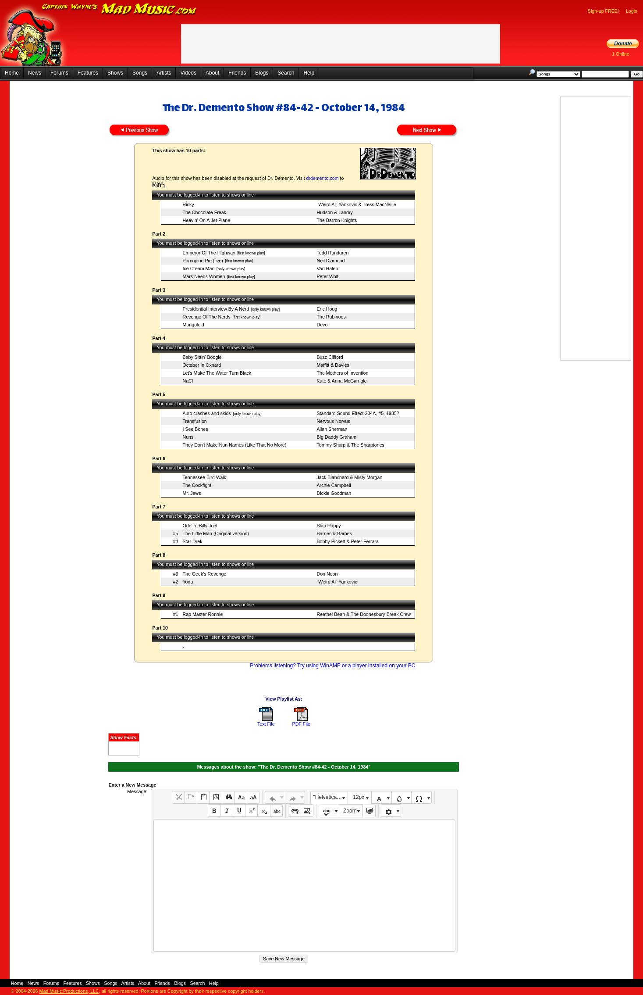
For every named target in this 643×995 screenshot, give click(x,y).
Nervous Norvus (333, 421)
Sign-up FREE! (603, 11)
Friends (237, 73)
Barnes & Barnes (334, 533)
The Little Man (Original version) (215, 533)
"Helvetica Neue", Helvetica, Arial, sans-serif (330, 797)
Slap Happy (328, 525)
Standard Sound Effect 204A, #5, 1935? (357, 413)
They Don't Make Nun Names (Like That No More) (234, 444)
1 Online (620, 54)
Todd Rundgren (332, 252)
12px (358, 797)
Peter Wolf (327, 276)
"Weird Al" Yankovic (336, 581)
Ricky (188, 204)
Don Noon (326, 573)
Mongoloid (193, 324)
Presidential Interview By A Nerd (215, 308)
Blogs (261, 73)
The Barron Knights (336, 220)
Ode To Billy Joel (199, 525)
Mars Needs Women (203, 276)
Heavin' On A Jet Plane (206, 220)
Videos (188, 73)
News (34, 73)
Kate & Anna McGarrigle (341, 380)
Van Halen (327, 268)
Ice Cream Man (198, 268)
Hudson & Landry (334, 212)
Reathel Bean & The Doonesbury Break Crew (363, 614)
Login (631, 11)
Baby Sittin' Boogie (201, 357)
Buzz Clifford (329, 357)
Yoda (187, 581)
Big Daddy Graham (336, 437)
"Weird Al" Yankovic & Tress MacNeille (356, 204)
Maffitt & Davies (332, 365)
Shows (115, 73)
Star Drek (192, 541)
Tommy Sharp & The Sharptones (350, 444)
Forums (59, 73)
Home (12, 73)
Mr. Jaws (191, 493)
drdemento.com (322, 178)
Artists (163, 73)
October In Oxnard (201, 365)
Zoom (350, 811)
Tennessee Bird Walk (204, 477)
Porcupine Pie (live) (202, 260)
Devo (321, 324)
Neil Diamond (330, 260)
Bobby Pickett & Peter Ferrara (347, 541)
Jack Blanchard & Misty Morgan (349, 477)
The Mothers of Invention (342, 373)
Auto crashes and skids (206, 413)
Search (285, 73)
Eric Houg (326, 308)
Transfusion (194, 421)
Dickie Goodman (333, 493)
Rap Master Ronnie (202, 614)
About (212, 73)
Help (308, 73)
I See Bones (195, 429)
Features (88, 73)
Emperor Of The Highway (208, 252)
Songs (139, 73)
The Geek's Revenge (204, 573)
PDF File (301, 724)
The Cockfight (196, 485)
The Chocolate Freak (204, 212)
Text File (266, 724)
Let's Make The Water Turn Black (216, 373)
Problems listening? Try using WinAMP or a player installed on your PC (332, 665)
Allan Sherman (331, 429)
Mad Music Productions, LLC (69, 991)
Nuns (187, 437)
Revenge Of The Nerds (206, 316)
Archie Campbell (333, 485)
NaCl (187, 380)
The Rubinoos (330, 316)
